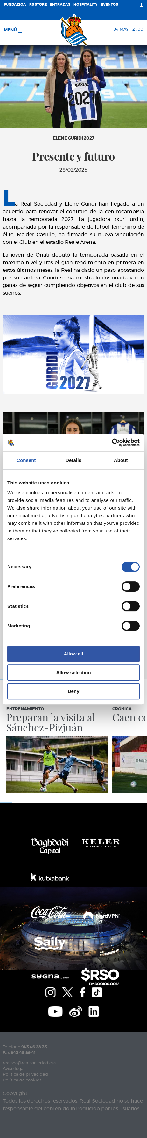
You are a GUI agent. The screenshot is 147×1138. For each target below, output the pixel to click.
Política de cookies (22, 1080)
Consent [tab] (26, 460)
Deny (74, 691)
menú (13, 30)
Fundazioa (15, 4)
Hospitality (86, 4)
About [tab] (121, 460)
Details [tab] (73, 460)
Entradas (60, 4)
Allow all (73, 653)
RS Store (38, 4)
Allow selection (73, 672)
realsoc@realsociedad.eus (29, 1063)
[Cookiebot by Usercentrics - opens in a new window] (112, 442)
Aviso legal (14, 1069)
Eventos (109, 4)
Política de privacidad (25, 1075)
